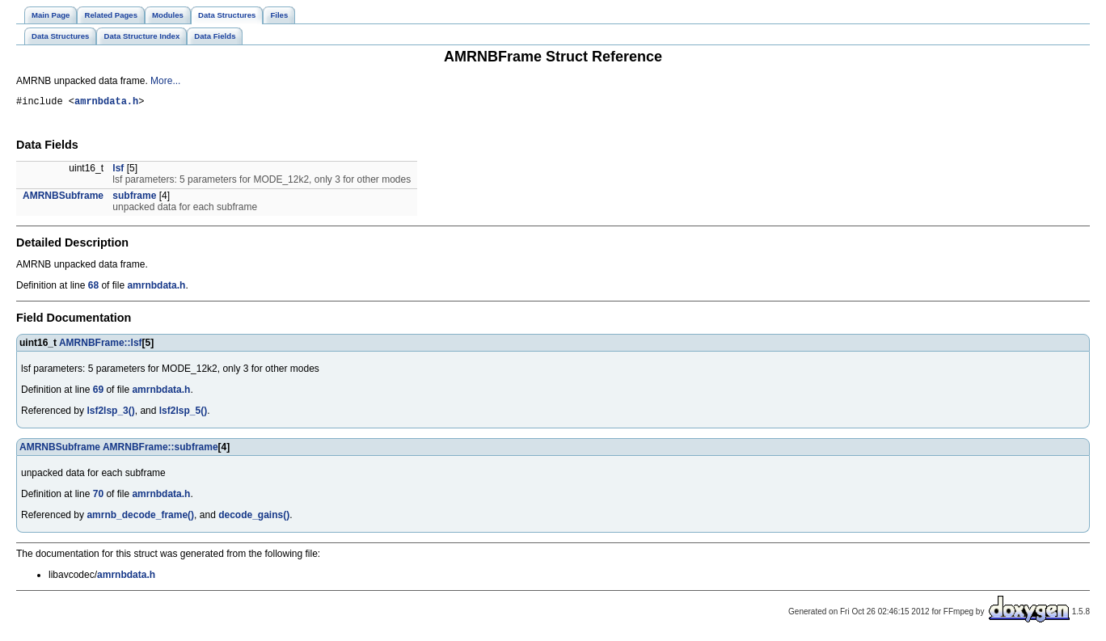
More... (165, 80)
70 (98, 496)
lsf (118, 170)
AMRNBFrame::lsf (100, 345)
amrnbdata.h (106, 103)
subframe (134, 198)
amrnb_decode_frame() (140, 517)
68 (93, 287)
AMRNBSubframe (63, 198)
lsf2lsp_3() (110, 413)
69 (98, 392)
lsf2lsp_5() (183, 413)
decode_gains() (253, 517)
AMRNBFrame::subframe (160, 449)
